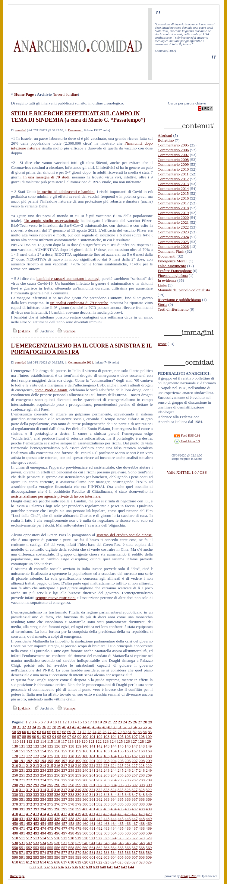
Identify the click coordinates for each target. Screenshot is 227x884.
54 (135, 727)
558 (71, 847)
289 (149, 780)
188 (142, 756)
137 (64, 746)
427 (134, 814)
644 (131, 867)
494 (43, 833)
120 (84, 741)
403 (106, 809)
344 (114, 794)
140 (85, 746)
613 (36, 862)
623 (106, 862)
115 (50, 741)
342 (99, 794)
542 (99, 843)
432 (29, 818)
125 (120, 741)
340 (85, 794)
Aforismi (165, 135)
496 (57, 833)
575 (50, 852)
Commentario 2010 (173, 169)
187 (135, 756)
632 (47, 867)
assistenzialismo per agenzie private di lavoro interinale (55, 496)
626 (128, 862)
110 (16, 741)
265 (121, 775)
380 (85, 804)
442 (99, 818)
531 (22, 843)
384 (114, 804)
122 (99, 741)
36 (44, 727)
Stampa (65, 331)
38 (54, 727)
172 (29, 756)
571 (22, 852)
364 (114, 799)
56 (145, 727)
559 (78, 847)
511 (22, 838)
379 (78, 804)
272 (29, 780)
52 (125, 727)
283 (106, 780)
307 (135, 785)
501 (93, 833)
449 (149, 818)
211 (22, 765)
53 (129, 727)
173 (36, 756)
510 (15, 838)
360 (85, 799)
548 (142, 843)
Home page (17, 876)
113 (36, 741)
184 (114, 756)
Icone (162, 343)
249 (149, 770)
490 (15, 833)
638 (89, 867)
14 (75, 722)
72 (84, 731)
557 (64, 847)
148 (142, 746)
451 (22, 823)
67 (59, 731)
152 (29, 751)
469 (149, 823)
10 (55, 722)
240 (85, 770)
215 (50, 765)
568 (142, 847)
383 (106, 804)
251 (22, 775)
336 (57, 794)
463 (106, 823)
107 (135, 736)
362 (99, 799)
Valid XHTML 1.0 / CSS (187, 472)
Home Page (24, 94)
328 (142, 789)
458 (71, 823)
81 (129, 731)
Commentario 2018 (173, 208)
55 (140, 727)
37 (49, 727)
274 (43, 780)
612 (29, 862)
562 (99, 847)
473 (36, 828)
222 (99, 765)
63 (39, 731)
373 (36, 804)
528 (142, 838)
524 (113, 838)
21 (110, 722)
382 (99, 804)
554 (43, 847)
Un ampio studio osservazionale (51, 220)
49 (110, 727)
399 (78, 809)
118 (71, 741)
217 (64, 765)
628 (142, 862)
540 (85, 843)
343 (106, 794)
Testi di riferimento (173, 309)
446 (128, 818)
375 (50, 804)
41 (69, 727)
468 (142, 823)
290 (15, 785)
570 (15, 852)
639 (96, 867)
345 (121, 794)
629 (149, 862)
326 (128, 789)
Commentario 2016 (173, 198)
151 (22, 751)
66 (54, 731)
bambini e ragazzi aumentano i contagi (67, 278)
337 (64, 794)
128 (141, 741)
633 (54, 867)
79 (119, 731)
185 (121, 756)
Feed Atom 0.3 (187, 441)
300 (85, 785)
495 (50, 833)
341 (93, 794)
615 (50, 862)
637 (82, 867)
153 (36, 751)
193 (36, 760)
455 (50, 823)
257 (64, 775)
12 (65, 722)
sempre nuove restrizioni (56, 597)
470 (15, 828)
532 (29, 843)
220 (85, 765)
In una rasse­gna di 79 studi (46, 177)
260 (85, 775)
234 (43, 770)
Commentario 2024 (173, 237)
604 (114, 857)
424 (113, 814)
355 (50, 799)
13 (69, 722)
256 (57, 775)
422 (99, 814)
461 (93, 823)
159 (78, 751)
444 (114, 818)
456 (57, 823)
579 (78, 852)
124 (113, 741)
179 (78, 756)
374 (43, 804)
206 (128, 760)
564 (114, 847)
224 (113, 765)
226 (128, 765)
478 (71, 828)
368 (142, 799)
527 (134, 838)
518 (71, 838)
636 (75, 867)
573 (36, 852)
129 (148, 741)
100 (85, 736)
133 (36, 746)
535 (50, 843)
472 (29, 828)
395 (50, 809)
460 (85, 823)
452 (29, 823)
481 (93, 828)
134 (43, 746)
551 (22, 847)
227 (134, 765)
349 (149, 794)
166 (128, 751)
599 (78, 857)
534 (43, 843)
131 (22, 746)
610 (15, 862)
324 (113, 789)
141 (93, 746)
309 (149, 785)
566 (128, 847)
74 (94, 731)
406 (128, 809)
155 (50, 751)
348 (142, 794)
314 (43, 789)
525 (121, 838)
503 (106, 833)
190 (15, 760)
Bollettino (166, 140)
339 (78, 794)
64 (44, 731)
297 (64, 785)
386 (128, 804)
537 (64, 843)
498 (71, 833)
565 (121, 847)
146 (128, 746)
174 (43, 756)
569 (149, 847)
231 (22, 770)
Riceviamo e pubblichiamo (179, 299)
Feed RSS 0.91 (187, 435)
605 (121, 857)
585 (121, 852)
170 (15, 756)
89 (29, 736)
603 (106, 857)
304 (114, 785)
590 (15, 857)
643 (124, 867)
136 (57, 746)
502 (99, 833)
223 (106, 765)
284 (114, 780)
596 (57, 857)
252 (29, 775)
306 (128, 785)
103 (106, 736)
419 (78, 814)
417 (64, 814)
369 (149, 799)
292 (29, 785)
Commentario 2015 (173, 193)
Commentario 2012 (173, 179)
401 (93, 809)
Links (162, 285)
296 (57, 785)
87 (19, 736)
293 (36, 785)
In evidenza (167, 280)
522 (99, 838)
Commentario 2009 (173, 164)
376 (57, 804)
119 (78, 741)
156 (57, 751)
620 (85, 862)
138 (71, 746)
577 (64, 852)
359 (78, 799)
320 (85, 789)
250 (15, 775)
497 (64, 833)
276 (57, 780)
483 (106, 828)
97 (69, 736)
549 (149, 843)
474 (43, 828)
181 (93, 756)
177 (64, 756)
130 (15, 746)
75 (99, 731)
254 (43, 775)
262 (99, 775)
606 (128, 857)
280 (85, 780)
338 (71, 794)
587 (135, 852)
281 (93, 780)
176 (57, 756)
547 (135, 843)
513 (36, 838)
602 (99, 857)
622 (99, 862)
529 (149, 838)
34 (34, 727)
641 (110, 867)
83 (140, 731)
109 (149, 736)
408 (142, 809)
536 (57, 843)
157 (64, 751)
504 (114, 833)
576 (57, 852)
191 (22, 760)
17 (90, 722)
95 (59, 736)
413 (36, 814)
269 (149, 775)
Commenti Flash (171, 251)
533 (36, 843)
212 (29, 765)
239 (78, 770)
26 (135, 722)
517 (64, 838)
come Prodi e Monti (51, 390)
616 (57, 862)
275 (50, 780)
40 (64, 727)
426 (128, 814)
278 (71, 780)
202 (99, 760)
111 (22, 741)
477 (64, 828)
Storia (162, 304)
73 (89, 731)
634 (61, 867)
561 (93, 847)
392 (29, 809)
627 (134, 862)
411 (22, 814)
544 (114, 843)
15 (80, 722)
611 (22, 862)
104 (114, 736)
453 (36, 823)
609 (149, 857)
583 (106, 852)
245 (121, 770)
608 (142, 857)
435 (50, 818)
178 (71, 756)
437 (64, 818)
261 (93, 775)
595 (50, 857)
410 (15, 814)
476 (57, 828)
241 (93, 770)
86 (14, 736)
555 (50, 847)
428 (142, 814)
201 (93, 760)
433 (36, 818)
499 (78, 833)
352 (29, 799)
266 (128, 775)
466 (128, 823)
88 (24, 736)
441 (93, 818)
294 (43, 785)
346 (128, 794)
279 (78, 780)
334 (43, 794)
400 (85, 809)
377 (64, 804)
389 (149, 804)
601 (93, 857)
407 (135, 809)
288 (142, 780)
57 (150, 727)
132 (29, 746)
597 (64, 857)
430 (15, 818)
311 (22, 789)
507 (135, 833)
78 (114, 731)
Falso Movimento (172, 266)
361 (93, 799)
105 (121, 736)
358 (71, 799)
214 (43, 765)
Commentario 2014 (173, 188)
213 (36, 765)
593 (36, 857)
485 (121, 828)
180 (85, 756)
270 (15, 780)
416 (57, 814)
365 (121, 799)
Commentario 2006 (173, 150)
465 (121, 823)
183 (106, 756)
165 (121, 751)
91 (39, 736)
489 (149, 828)
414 (43, 814)
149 (149, 746)
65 (49, 731)
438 (71, 818)
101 (93, 736)
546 (128, 843)
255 (50, 775)
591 (22, 857)
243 (106, 770)
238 (71, 770)
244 (114, 770)
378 (71, 804)
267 (135, 775)
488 (142, 828)
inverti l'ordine (66, 94)
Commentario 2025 (173, 241)
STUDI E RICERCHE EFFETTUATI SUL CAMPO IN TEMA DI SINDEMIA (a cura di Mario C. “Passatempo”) (78, 116)
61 (29, 731)
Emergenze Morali (173, 261)
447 (135, 818)
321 (92, 789)
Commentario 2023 (173, 232)
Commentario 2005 (173, 145)
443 (106, 818)
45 (89, 727)
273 (36, 780)
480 (85, 828)
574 (43, 852)
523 (106, 838)
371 (22, 804)
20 (105, 722)
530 (15, 843)
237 (64, 770)
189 (149, 756)
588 (142, 852)
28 (145, 722)
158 (71, 751)
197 (64, 760)
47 (99, 727)
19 (100, 722)
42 (74, 727)
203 (106, 760)
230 (15, 770)
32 (24, 727)
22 (115, 722)
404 (114, 809)
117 (64, 741)
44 (84, 727)
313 (36, 789)
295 (50, 785)
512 (29, 838)
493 (36, 833)
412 (29, 814)
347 (135, 794)
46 (94, 727)
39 (59, 727)
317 (64, 789)
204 (114, 760)
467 (135, 823)
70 (74, 731)
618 (71, 862)
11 (60, 722)
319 (78, 789)
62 (34, 731)
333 (36, 794)
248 (142, 770)
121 (92, 741)
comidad (20, 130)
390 (15, 809)
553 (36, 847)
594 (43, 857)
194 (43, 760)
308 (142, 785)
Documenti (75, 130)
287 (135, 780)
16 (85, 722)
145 (121, 746)
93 (49, 736)
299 (78, 785)
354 (43, 799)
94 (54, 736)
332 (29, 794)
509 (149, 833)
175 (50, 756)
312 (29, 789)
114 (43, 741)
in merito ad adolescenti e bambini (66, 191)
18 (95, 722)
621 (92, 862)
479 (78, 828)
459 (78, 823)
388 (142, 804)
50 (114, 727)
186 (128, 756)
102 (99, 736)
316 (57, 789)
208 (142, 760)
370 (15, 804)
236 (57, 770)
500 (85, 833)
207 (135, 760)
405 (121, 809)
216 (57, 765)
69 (69, 731)
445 (121, 818)
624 (113, 862)
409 (149, 809)
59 (19, 731)
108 (142, 736)
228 (142, 765)
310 (15, 789)
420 (85, 814)
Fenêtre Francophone (175, 270)
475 (50, 828)
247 (135, 770)
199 (78, 760)
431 (22, 818)
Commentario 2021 (80, 362)
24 (125, 722)
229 (149, 765)
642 (117, 867)
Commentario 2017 (173, 203)
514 (43, 838)
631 (39, 867)
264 (114, 775)
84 (145, 731)
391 (22, 809)
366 (128, 799)
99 (79, 736)
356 (57, 799)
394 (43, 809)
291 (22, 785)
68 (64, 731)
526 (128, 838)
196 (57, 760)
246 (128, 770)
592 (29, 857)
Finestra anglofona (173, 275)
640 (103, 867)
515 (50, 838)
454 (43, 823)
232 (29, 770)
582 (99, 852)
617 (64, 862)
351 (22, 799)
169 (149, 751)
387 (135, 804)
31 (19, 727)
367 (135, 799)
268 (142, 775)
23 (120, 722)
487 (135, 828)
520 (85, 838)
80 (125, 731)
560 (85, 847)
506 (128, 833)
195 (50, 760)
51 (119, 727)
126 (127, 741)
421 (92, 814)
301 (93, 785)
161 (93, 751)
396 (57, 809)
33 (29, 727)
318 (71, 789)
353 (36, 799)
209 (149, 760)
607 (135, 857)
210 (15, 765)
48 (104, 727)
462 (99, 823)
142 (99, 746)
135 (50, 746)
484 (114, 828)
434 (43, 818)
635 (68, 867)
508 (142, 833)
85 (150, 731)
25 (130, 722)
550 (15, 847)
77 (110, 731)
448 (142, 818)
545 (121, 843)
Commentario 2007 (173, 154)
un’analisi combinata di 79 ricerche (79, 302)
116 (57, 741)
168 (142, 751)
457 (64, 823)
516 (57, 838)
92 (44, 736)
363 (106, 799)
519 (78, 838)
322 (99, 789)
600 (85, 857)
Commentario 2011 (173, 174)
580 (85, 852)
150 (15, 751)
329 (149, 789)
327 (134, 789)
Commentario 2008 (173, 159)
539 (78, 843)
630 (33, 867)
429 (149, 814)
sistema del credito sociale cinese (124, 535)
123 (105, 741)
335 (50, 794)
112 (30, 741)
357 (64, 799)
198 (71, 760)
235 (50, 770)
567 (135, 847)
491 (22, 833)
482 (99, 828)
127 (134, 741)
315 (50, 789)
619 (78, 862)
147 (135, 746)
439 (78, 818)
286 (128, 780)
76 (104, 731)
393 (36, 809)
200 (85, 760)
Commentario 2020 (173, 217)
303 (106, 785)
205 (121, 760)
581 (93, 852)
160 (85, 751)
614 (43, 862)
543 (106, 843)
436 (57, 818)
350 (15, 799)
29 (150, 722)
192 (29, 760)
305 (121, 785)
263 (106, 775)
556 (57, 847)
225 (121, 765)
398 (71, 809)
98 (74, 736)
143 (106, 746)
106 (128, 736)
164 (114, 751)
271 (22, 780)
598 (71, 857)
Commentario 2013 (173, 183)
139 (78, 746)
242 (99, 770)
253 (36, 775)
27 (140, 722)
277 (64, 780)
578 (71, 852)
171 (22, 756)
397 (64, 809)
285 (121, 780)
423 (106, 814)
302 (99, 785)
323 (106, 789)
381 (93, 804)
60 (24, 731)
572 (29, 852)
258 (71, 775)
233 (36, 770)
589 (149, 852)
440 (85, 818)
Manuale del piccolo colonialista (184, 290)
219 (78, 765)
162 (99, 751)
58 (14, 731)
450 (15, 823)
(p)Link (20, 331)
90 (34, 736)
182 (99, 756)
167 (135, 751)
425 (121, 814)
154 (43, 751)
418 (71, 814)
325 (121, 789)
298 (71, 785)
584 (114, 852)
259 (78, 775)
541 (93, 843)
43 (79, 727)
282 (99, 780)
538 (71, 843)
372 (29, 804)
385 (121, 804)
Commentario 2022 (173, 227)
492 (29, 833)
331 (22, 794)
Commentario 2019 (173, 212)
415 (50, 814)
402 (99, 809)
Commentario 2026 (173, 246)
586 (128, 852)
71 (79, 731)
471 (22, 828)
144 (114, 746)
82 (135, 731)
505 (121, 833)
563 (106, 847)
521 (92, 838)
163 (106, 751)
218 (71, 765)
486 (128, 828)
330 (15, 794)
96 (64, 736)
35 (39, 727)
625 (121, 862)
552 (29, 847)
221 (92, 765)
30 (14, 727)
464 (114, 823)
